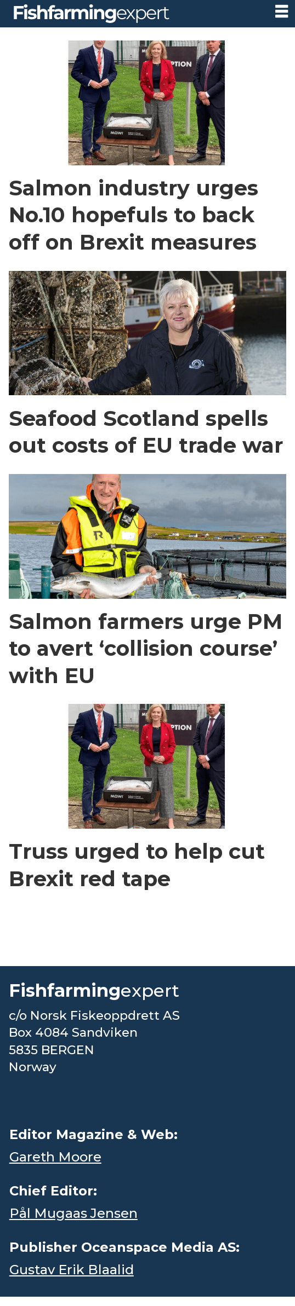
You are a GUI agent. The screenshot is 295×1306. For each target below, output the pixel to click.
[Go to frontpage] (91, 13)
